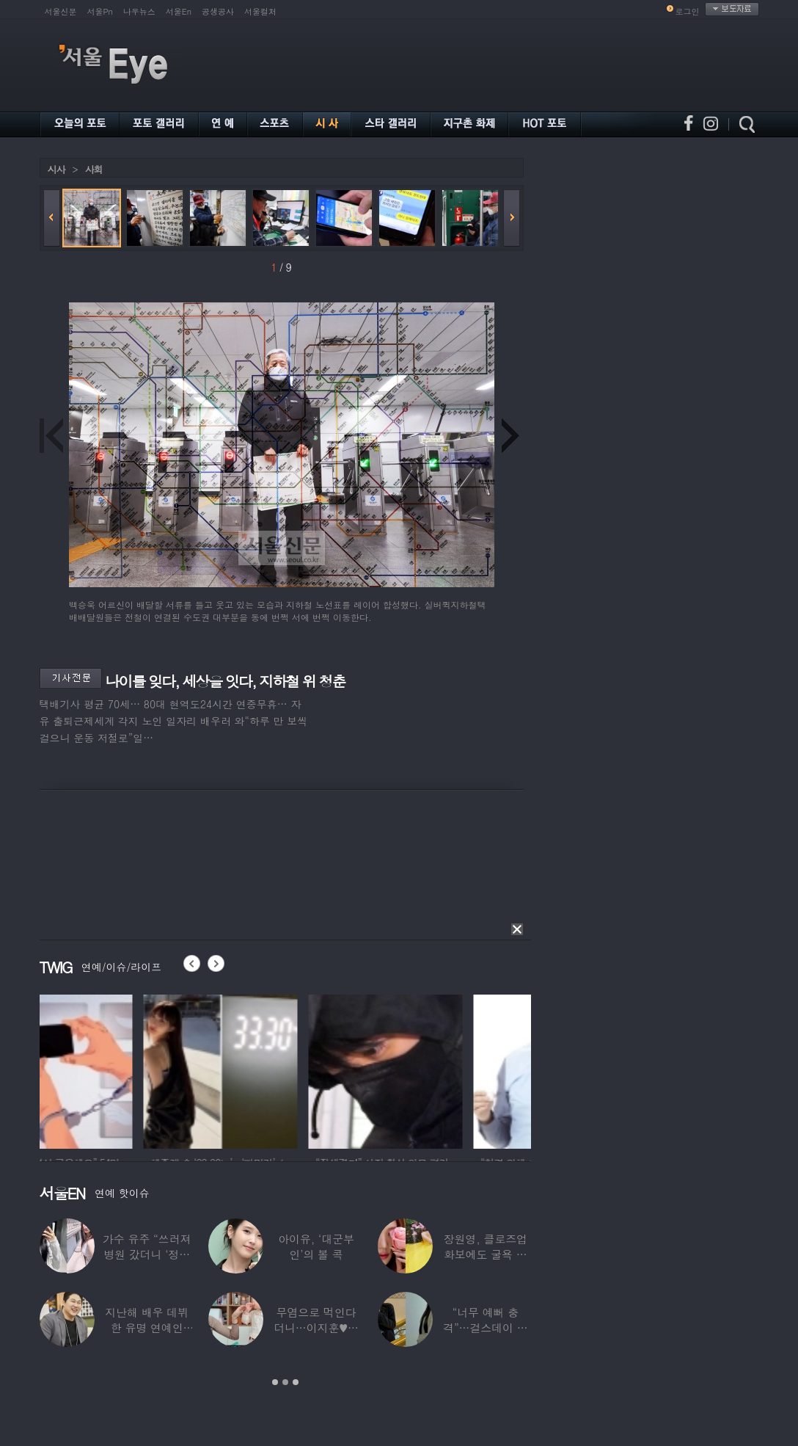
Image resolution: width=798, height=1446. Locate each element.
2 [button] (285, 1382)
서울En (178, 11)
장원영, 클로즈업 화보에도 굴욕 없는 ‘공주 (485, 1254)
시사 (56, 169)
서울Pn (100, 11)
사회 (94, 169)
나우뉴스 (139, 11)
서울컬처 (260, 11)
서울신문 (61, 11)
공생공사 (218, 11)
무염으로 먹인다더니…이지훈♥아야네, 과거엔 (316, 1327)
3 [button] (296, 1382)
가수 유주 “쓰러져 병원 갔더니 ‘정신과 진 (147, 1254)
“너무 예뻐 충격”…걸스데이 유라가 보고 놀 (485, 1327)
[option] (117, 1069)
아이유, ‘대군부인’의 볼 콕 (316, 1246)
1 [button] (275, 1382)
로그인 (688, 11)
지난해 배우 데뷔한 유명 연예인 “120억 (146, 1327)
